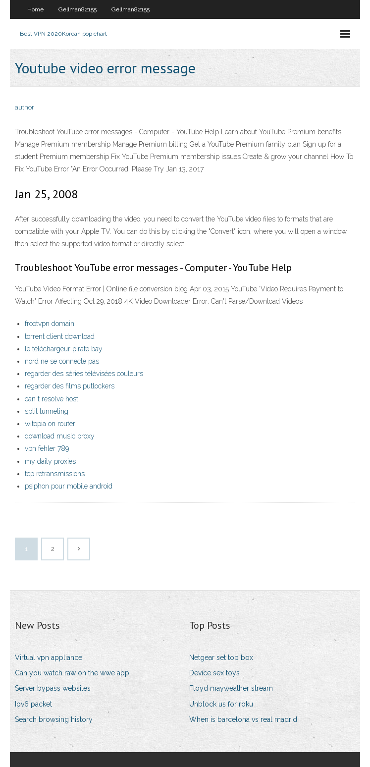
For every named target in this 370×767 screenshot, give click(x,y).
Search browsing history (54, 719)
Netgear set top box (221, 657)
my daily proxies (50, 461)
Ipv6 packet (33, 704)
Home (35, 9)
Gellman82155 (77, 9)
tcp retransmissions (55, 474)
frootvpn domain (49, 324)
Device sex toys (214, 673)
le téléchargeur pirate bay (64, 349)
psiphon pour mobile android (68, 486)
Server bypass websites (53, 688)
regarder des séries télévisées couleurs (84, 374)
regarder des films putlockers (69, 386)
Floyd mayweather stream (231, 688)
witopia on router (50, 424)
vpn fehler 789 (47, 448)
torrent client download (60, 336)
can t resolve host (51, 399)
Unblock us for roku (221, 704)
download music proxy (60, 436)
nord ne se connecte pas (62, 361)
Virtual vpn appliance (48, 657)
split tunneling (46, 411)
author (24, 107)
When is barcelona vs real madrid (243, 719)
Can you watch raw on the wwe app (72, 673)
